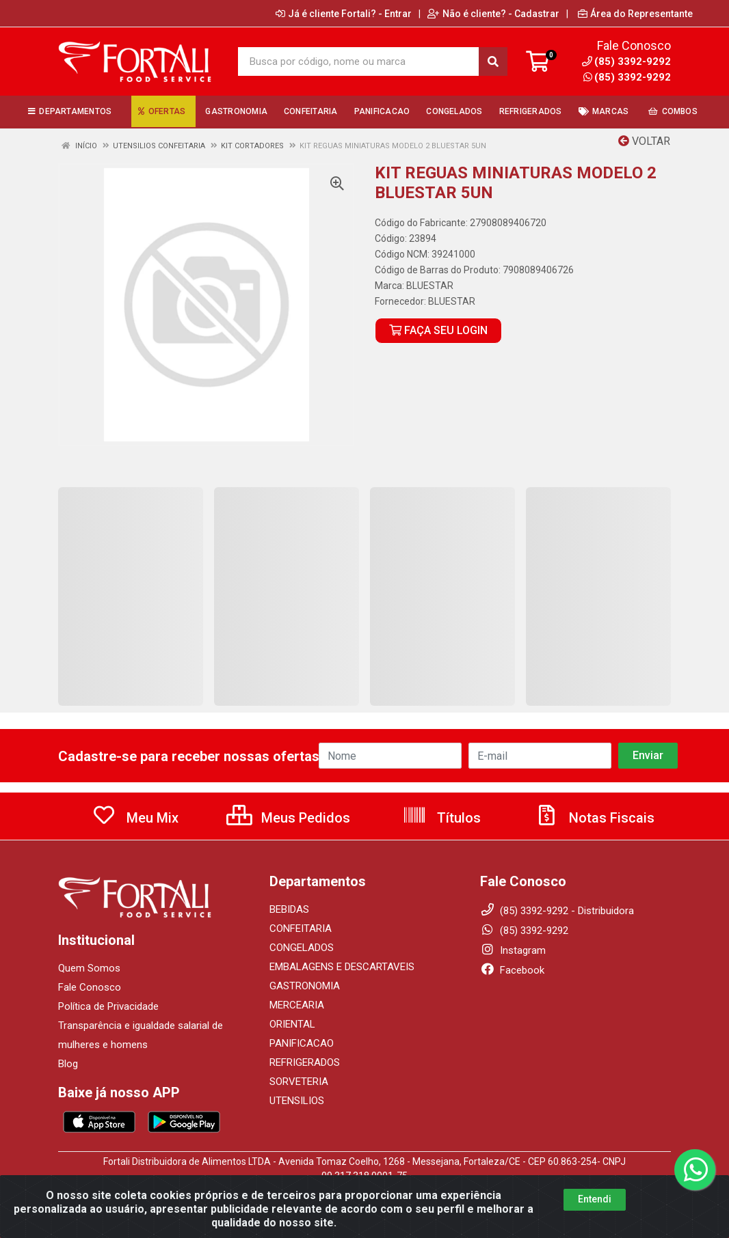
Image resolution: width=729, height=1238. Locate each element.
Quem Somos (89, 968)
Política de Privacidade (108, 1006)
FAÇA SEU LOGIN (438, 330)
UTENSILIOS (296, 1101)
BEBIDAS (289, 909)
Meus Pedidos (288, 818)
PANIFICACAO (301, 1043)
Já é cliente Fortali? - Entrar (344, 13)
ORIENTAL (292, 1024)
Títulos (441, 818)
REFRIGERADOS (304, 1062)
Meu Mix (135, 818)
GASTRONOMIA (304, 986)
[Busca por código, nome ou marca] (358, 61)
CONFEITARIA (300, 928)
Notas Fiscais (594, 818)
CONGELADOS (301, 947)
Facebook (512, 970)
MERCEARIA (296, 1005)
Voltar (644, 141)
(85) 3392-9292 (627, 77)
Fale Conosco (89, 987)
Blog (68, 1064)
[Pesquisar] (493, 61)
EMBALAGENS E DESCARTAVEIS (341, 967)
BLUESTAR (429, 285)
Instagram (513, 950)
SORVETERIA (298, 1081)
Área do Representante (635, 13)
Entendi (594, 1209)
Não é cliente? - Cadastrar (493, 13)
